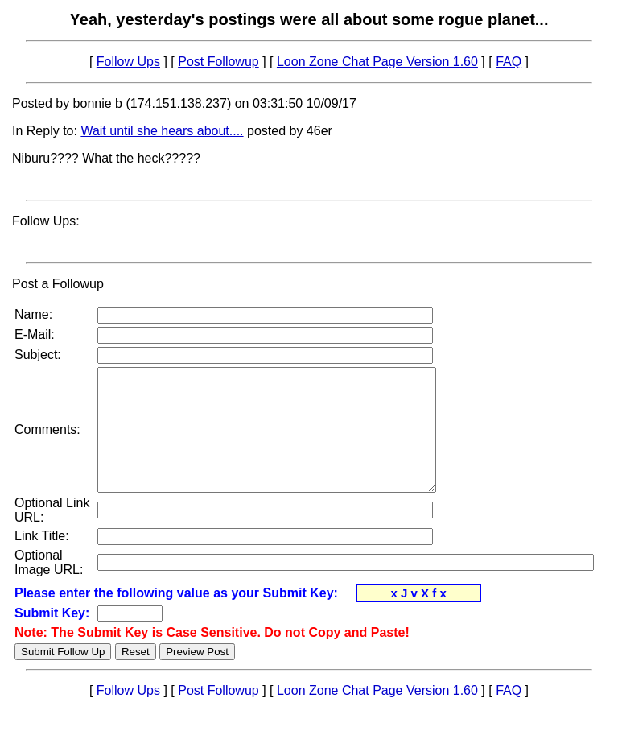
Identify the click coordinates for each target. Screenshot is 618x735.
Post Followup (218, 61)
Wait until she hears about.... (161, 131)
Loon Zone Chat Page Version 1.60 (377, 61)
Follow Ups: (46, 221)
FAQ (508, 61)
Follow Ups (128, 61)
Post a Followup (58, 284)
